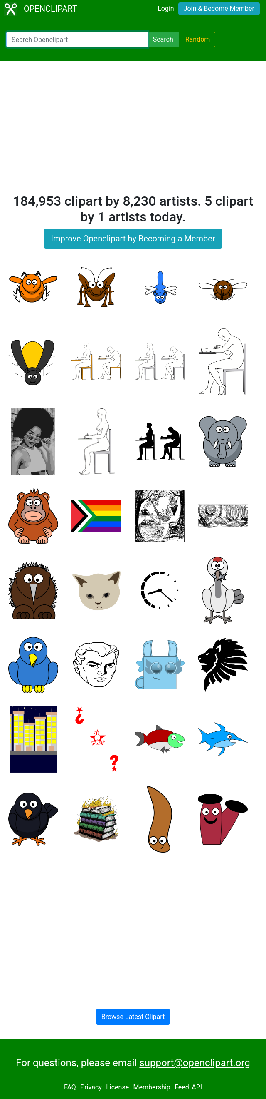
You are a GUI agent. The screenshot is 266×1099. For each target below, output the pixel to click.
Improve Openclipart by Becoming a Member (133, 239)
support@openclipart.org (194, 1063)
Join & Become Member (219, 8)
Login (166, 8)
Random (197, 39)
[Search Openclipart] (77, 39)
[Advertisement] (133, 130)
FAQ (70, 1087)
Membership (151, 1087)
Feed (182, 1087)
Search (163, 39)
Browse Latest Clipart (133, 1017)
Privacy (91, 1087)
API (197, 1087)
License (117, 1087)
